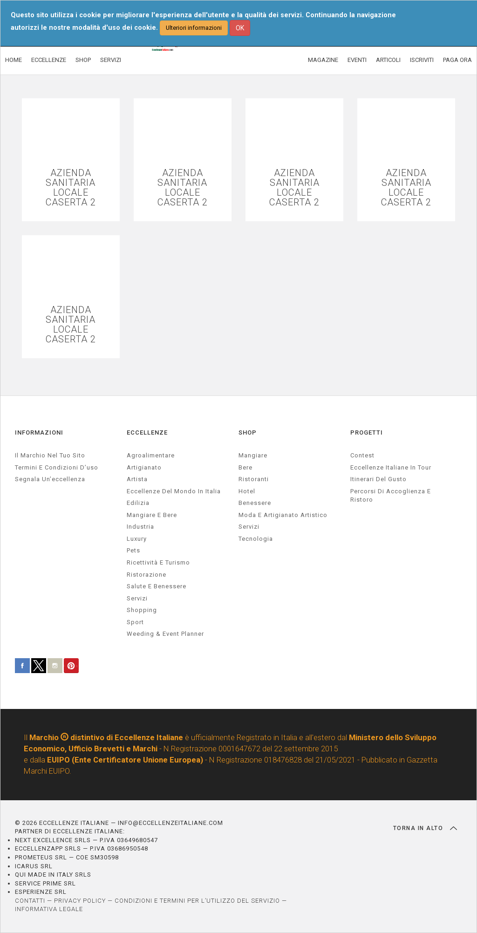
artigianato (144, 467)
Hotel (246, 491)
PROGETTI (366, 432)
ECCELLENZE (48, 59)
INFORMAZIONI (39, 432)
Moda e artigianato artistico (282, 514)
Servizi (248, 526)
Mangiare (252, 455)
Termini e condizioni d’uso (56, 467)
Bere (245, 467)
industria (140, 526)
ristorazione (146, 574)
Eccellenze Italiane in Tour (390, 467)
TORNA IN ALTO (425, 828)
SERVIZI (110, 59)
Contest (362, 455)
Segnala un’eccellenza (50, 479)
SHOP (83, 59)
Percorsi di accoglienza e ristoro (390, 496)
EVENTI (357, 59)
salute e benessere (156, 586)
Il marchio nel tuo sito (50, 455)
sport (135, 622)
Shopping (142, 609)
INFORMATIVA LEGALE (49, 909)
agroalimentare (151, 455)
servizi (137, 598)
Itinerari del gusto (378, 479)
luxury (137, 538)
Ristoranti (253, 479)
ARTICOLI (388, 59)
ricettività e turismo (158, 562)
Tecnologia (255, 538)
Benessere (254, 502)
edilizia (138, 502)
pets (133, 550)
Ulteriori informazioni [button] (194, 27)
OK (240, 28)
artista (137, 479)
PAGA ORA (457, 59)
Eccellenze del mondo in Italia (174, 491)
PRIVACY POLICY (80, 900)
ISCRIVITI (422, 59)
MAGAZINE (323, 59)
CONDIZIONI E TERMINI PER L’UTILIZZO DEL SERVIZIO (197, 900)
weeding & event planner (165, 633)
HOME (13, 59)
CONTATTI (30, 900)
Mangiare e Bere (152, 514)
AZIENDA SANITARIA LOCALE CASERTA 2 (71, 187)
